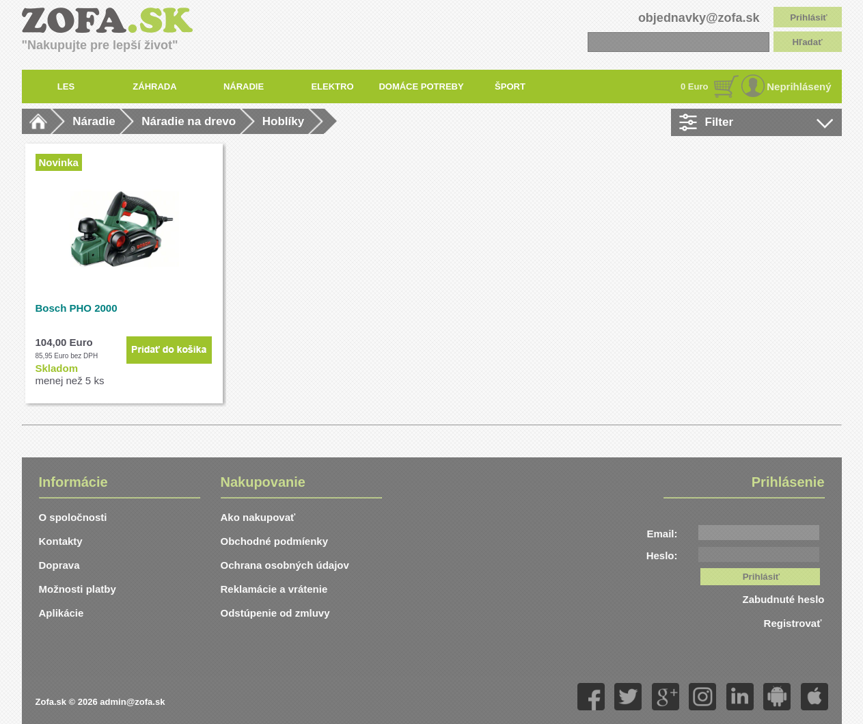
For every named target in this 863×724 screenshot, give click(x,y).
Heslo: (662, 555)
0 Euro (694, 86)
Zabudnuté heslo (784, 599)
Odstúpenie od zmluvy (275, 613)
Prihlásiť (808, 17)
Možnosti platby (77, 589)
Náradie (93, 121)
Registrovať (794, 623)
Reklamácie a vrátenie (274, 589)
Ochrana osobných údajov (285, 565)
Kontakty (61, 541)
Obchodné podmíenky (275, 541)
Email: (661, 533)
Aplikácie (61, 613)
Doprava (59, 565)
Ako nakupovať (258, 517)
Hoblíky (283, 121)
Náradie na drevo (188, 121)
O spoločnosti (73, 517)
